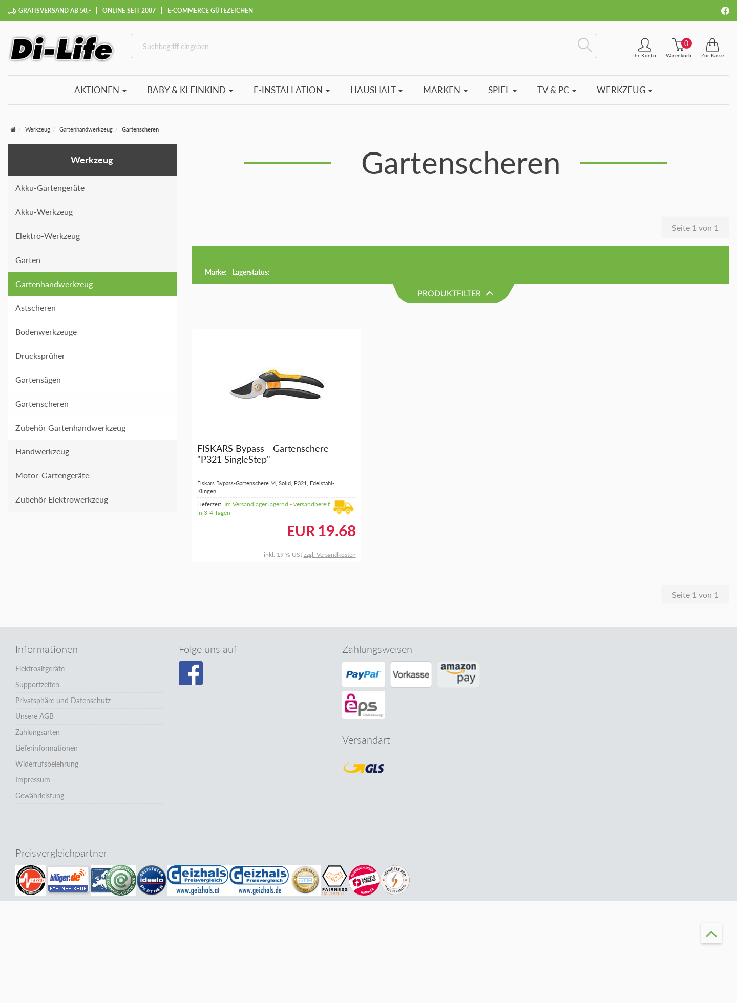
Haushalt (376, 89)
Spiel (502, 89)
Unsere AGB (34, 678)
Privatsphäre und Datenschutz (63, 663)
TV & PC (556, 89)
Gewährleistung (39, 758)
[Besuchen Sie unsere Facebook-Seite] (191, 636)
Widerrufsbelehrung (46, 726)
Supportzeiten (37, 647)
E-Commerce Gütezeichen (210, 10)
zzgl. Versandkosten (330, 517)
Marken (445, 89)
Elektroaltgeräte (40, 631)
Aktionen (100, 89)
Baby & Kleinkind (190, 89)
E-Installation (292, 89)
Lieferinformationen (46, 710)
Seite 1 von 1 (695, 227)
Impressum (32, 742)
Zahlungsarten (37, 694)
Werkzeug (624, 89)
